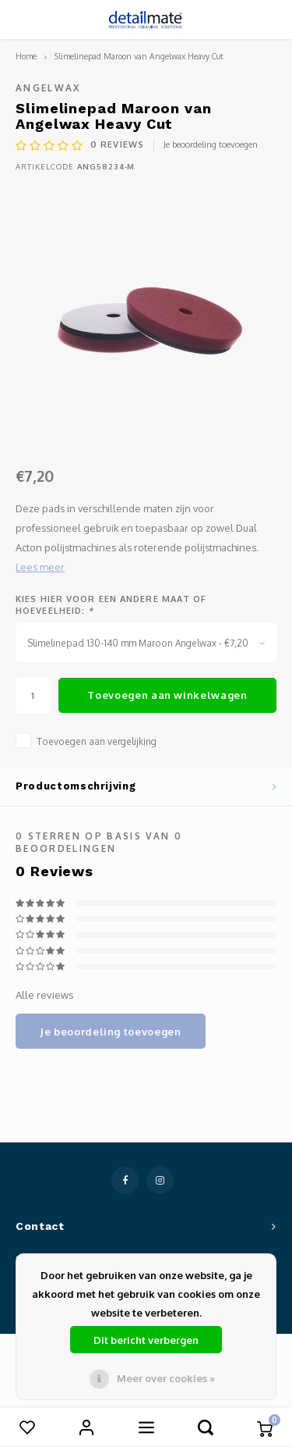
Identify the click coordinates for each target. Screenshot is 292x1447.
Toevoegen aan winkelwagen (167, 695)
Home (26, 56)
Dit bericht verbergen (146, 1340)
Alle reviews (49, 995)
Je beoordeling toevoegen (211, 144)
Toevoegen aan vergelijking (97, 741)
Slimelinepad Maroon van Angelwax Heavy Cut (139, 56)
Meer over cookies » (166, 1378)
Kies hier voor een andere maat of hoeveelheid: (111, 605)
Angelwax (49, 88)
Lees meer (40, 567)
